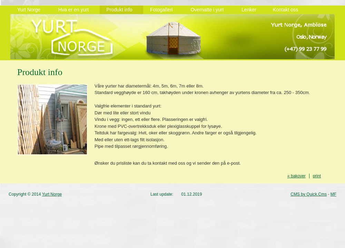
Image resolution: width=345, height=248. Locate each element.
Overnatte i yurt (209, 9)
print (317, 176)
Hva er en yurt (75, 9)
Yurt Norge (31, 9)
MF (333, 194)
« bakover (296, 176)
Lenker (250, 9)
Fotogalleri (163, 9)
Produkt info (122, 9)
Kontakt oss (285, 9)
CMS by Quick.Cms (308, 194)
